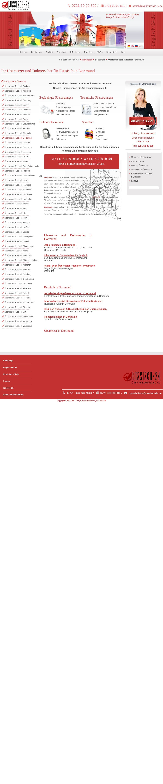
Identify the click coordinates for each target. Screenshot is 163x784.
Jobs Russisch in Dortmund (59, 245)
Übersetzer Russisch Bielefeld (17, 110)
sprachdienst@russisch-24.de (148, 6)
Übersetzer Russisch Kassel (17, 204)
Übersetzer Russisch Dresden (17, 143)
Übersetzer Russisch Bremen (17, 128)
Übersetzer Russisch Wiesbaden (17, 316)
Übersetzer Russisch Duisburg (17, 152)
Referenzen (74, 52)
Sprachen (61, 52)
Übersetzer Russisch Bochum (17, 114)
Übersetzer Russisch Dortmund (17, 138)
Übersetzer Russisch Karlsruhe (17, 199)
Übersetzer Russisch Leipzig (17, 232)
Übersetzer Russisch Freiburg (17, 171)
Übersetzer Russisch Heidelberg (17, 194)
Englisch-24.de (10, 367)
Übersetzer (111, 52)
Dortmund (139, 60)
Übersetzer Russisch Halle (16, 180)
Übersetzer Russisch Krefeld (17, 227)
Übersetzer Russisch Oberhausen (17, 279)
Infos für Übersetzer (138, 165)
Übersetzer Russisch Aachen (17, 86)
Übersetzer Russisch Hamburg (17, 185)
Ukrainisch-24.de (11, 374)
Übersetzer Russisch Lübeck (17, 241)
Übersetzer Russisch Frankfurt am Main (17, 166)
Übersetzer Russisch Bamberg (17, 100)
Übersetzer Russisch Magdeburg (17, 246)
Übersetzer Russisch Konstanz (17, 222)
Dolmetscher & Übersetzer (14, 81)
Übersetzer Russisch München (17, 265)
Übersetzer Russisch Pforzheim (17, 284)
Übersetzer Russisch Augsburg (17, 91)
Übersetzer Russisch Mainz (16, 251)
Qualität (49, 52)
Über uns (23, 52)
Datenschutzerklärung (13, 395)
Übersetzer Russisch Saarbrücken (17, 302)
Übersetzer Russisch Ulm (15, 312)
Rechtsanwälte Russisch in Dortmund (141, 175)
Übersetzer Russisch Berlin (16, 105)
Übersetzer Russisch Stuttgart (17, 307)
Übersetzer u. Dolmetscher (59, 255)
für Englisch (81, 255)
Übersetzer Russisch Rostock (17, 298)
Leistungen (36, 52)
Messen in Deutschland (140, 157)
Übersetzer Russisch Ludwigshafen (17, 237)
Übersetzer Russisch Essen (16, 161)
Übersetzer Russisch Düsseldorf (17, 147)
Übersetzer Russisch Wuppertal (17, 326)
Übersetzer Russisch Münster (17, 269)
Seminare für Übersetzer (140, 169)
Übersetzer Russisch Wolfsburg (17, 321)
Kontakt (6, 381)
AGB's (100, 52)
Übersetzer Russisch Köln (16, 218)
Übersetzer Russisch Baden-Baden (17, 96)
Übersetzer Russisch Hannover (17, 190)
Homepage (87, 60)
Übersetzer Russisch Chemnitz (17, 133)
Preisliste (88, 52)
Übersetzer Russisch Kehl (16, 208)
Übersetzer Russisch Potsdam (17, 288)
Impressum (8, 388)
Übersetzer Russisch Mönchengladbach (17, 260)
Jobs (123, 52)
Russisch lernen (137, 161)
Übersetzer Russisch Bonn (16, 119)
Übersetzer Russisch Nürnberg (17, 274)
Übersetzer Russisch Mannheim (17, 255)
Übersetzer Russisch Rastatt (17, 293)
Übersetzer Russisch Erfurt (16, 157)
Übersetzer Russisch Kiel (15, 213)
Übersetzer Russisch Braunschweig (17, 124)
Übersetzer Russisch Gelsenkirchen (17, 175)
